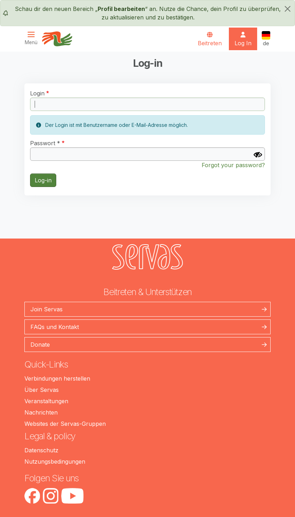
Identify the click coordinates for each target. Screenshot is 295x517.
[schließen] (287, 9)
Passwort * (45, 143)
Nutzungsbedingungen (54, 461)
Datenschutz (41, 450)
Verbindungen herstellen (57, 378)
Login (37, 93)
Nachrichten (41, 412)
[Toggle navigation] (33, 38)
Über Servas (41, 389)
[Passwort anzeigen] (258, 155)
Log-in (43, 180)
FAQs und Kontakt (54, 326)
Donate (40, 344)
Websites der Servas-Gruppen (65, 423)
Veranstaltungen (46, 401)
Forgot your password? (233, 165)
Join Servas (46, 309)
